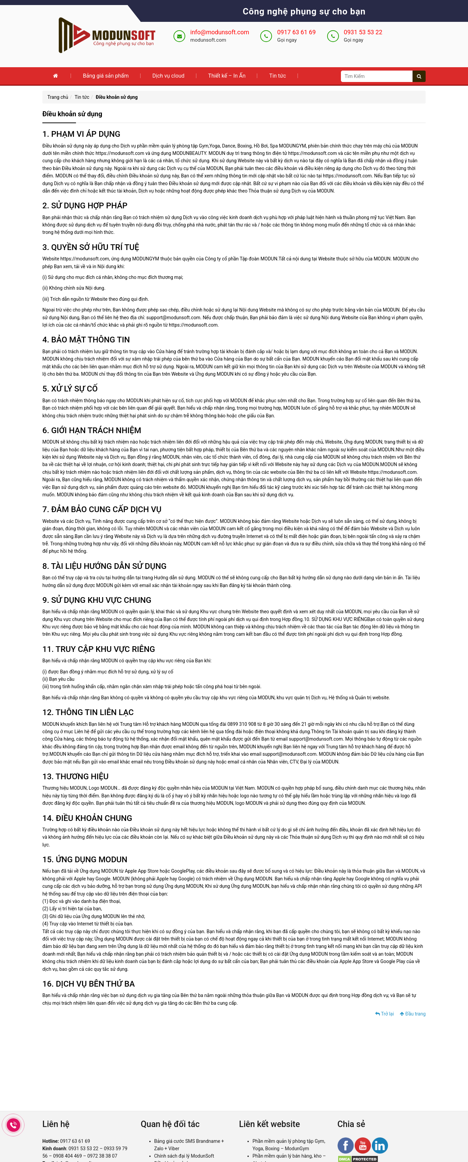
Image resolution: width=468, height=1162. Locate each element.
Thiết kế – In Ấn (226, 76)
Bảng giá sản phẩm (105, 76)
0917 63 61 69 (296, 32)
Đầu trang (413, 1013)
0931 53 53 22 (363, 32)
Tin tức (277, 76)
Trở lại (384, 1013)
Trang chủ (57, 97)
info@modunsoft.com (219, 32)
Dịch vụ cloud (168, 76)
